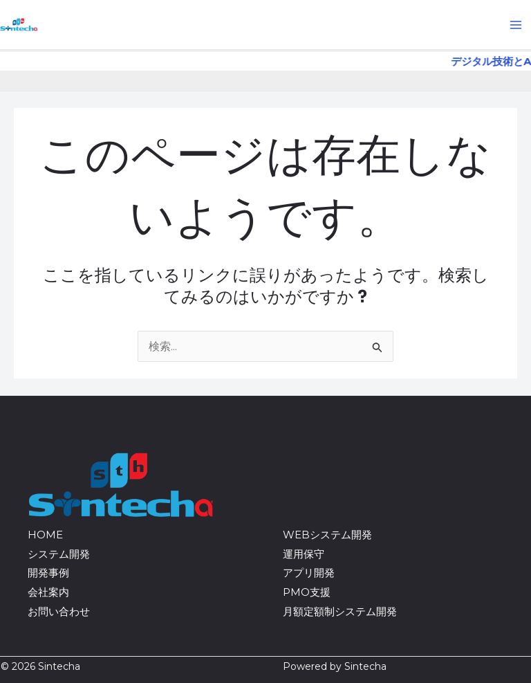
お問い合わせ (59, 611)
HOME (45, 534)
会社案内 (48, 592)
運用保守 (303, 554)
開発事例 (48, 572)
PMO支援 (306, 592)
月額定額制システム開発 (340, 611)
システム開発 (59, 554)
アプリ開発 (309, 572)
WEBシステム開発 (327, 534)
